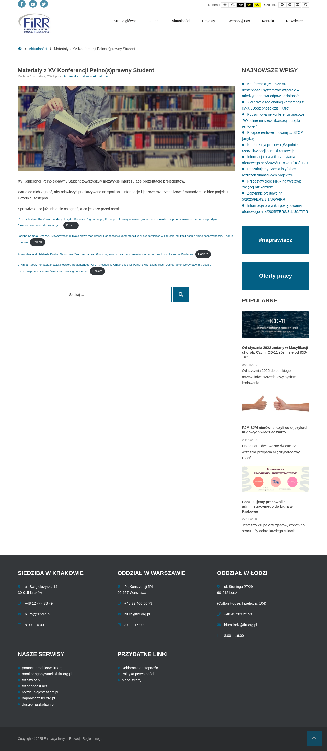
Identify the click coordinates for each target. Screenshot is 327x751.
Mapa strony (131, 680)
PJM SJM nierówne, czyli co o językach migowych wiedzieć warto (275, 430)
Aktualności (181, 21)
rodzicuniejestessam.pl (40, 692)
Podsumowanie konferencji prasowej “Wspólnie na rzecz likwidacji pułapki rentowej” (273, 120)
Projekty (208, 21)
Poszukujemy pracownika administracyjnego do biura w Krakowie (267, 506)
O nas (153, 21)
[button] (314, 738)
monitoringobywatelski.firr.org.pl (47, 674)
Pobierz (71, 225)
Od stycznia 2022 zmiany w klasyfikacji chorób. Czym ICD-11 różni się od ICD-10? (275, 352)
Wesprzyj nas (239, 21)
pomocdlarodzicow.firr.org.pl (44, 668)
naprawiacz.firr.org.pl (38, 698)
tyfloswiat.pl (31, 680)
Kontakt (268, 21)
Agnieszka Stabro (77, 76)
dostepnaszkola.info (38, 704)
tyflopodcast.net (34, 686)
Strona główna (125, 21)
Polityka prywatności (138, 674)
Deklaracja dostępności (140, 668)
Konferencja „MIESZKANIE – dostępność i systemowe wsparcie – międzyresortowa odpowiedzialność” (271, 90)
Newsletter (294, 21)
